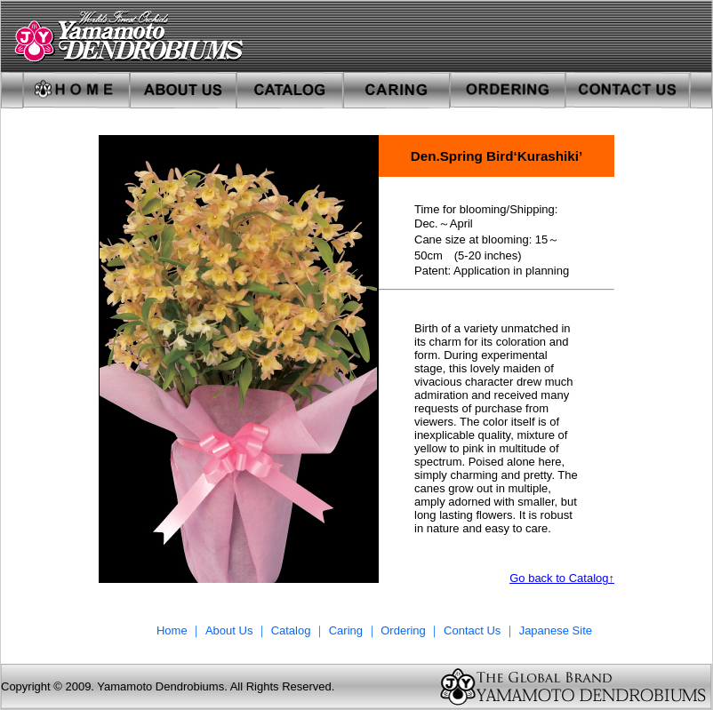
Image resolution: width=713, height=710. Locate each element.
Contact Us (472, 630)
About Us (230, 630)
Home (172, 630)
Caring (346, 630)
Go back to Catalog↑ (561, 578)
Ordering (405, 630)
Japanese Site (555, 630)
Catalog (291, 630)
